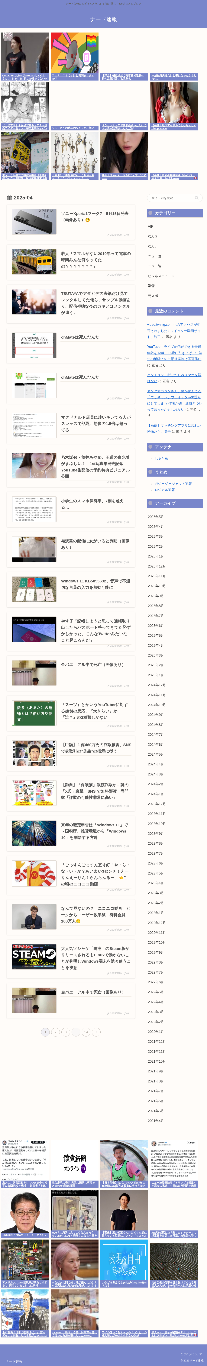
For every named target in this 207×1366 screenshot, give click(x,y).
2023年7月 (156, 853)
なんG (152, 236)
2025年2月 (156, 665)
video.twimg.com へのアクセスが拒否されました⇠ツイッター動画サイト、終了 (174, 331)
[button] (196, 198)
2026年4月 (156, 527)
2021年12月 (157, 1041)
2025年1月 (156, 675)
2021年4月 (156, 1121)
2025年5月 (156, 635)
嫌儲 (151, 286)
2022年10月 (157, 942)
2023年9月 (156, 834)
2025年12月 (157, 566)
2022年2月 (156, 1022)
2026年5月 (156, 517)
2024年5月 (156, 754)
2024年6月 (156, 745)
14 (86, 1032)
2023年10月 (157, 824)
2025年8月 (156, 606)
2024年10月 (157, 705)
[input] (175, 198)
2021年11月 (157, 1052)
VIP (150, 226)
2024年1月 (156, 794)
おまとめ (161, 459)
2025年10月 (157, 586)
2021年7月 (156, 1091)
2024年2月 (156, 784)
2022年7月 (156, 972)
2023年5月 (156, 873)
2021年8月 (156, 1081)
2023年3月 (156, 893)
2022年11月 (157, 933)
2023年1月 (156, 913)
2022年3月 (156, 1012)
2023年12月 (157, 804)
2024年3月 (156, 774)
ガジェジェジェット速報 (173, 484)
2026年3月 (156, 536)
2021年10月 (157, 1061)
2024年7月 (156, 734)
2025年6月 (156, 626)
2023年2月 (156, 903)
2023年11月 (157, 814)
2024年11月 (157, 695)
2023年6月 (156, 863)
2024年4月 (156, 764)
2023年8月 (156, 843)
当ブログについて (191, 1354)
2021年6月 (156, 1101)
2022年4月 (156, 1002)
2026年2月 (156, 546)
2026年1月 (156, 556)
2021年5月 (156, 1111)
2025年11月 (157, 576)
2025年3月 (156, 655)
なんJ (152, 246)
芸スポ (153, 296)
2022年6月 (156, 982)
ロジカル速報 (165, 490)
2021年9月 (156, 1071)
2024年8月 (156, 725)
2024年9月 (156, 715)
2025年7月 (156, 616)
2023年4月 (156, 883)
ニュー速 (154, 256)
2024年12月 (157, 685)
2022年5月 (156, 992)
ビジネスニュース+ (162, 276)
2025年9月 (156, 596)
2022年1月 (156, 1032)
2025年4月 (156, 645)
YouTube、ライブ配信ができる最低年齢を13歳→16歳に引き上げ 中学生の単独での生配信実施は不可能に (174, 353)
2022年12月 (157, 923)
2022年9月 (156, 952)
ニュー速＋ (156, 266)
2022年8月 (156, 962)
